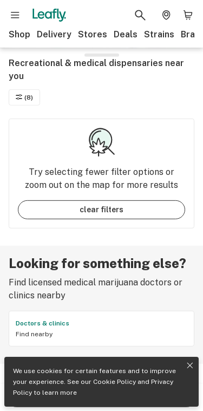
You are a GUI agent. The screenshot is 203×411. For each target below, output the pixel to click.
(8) (24, 98)
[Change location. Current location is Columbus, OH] (166, 15)
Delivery (54, 34)
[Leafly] (49, 15)
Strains (159, 34)
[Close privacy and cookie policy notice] (190, 365)
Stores (92, 34)
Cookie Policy (114, 382)
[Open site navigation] (15, 15)
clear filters (101, 210)
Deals (125, 34)
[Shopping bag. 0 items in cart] (187, 15)
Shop (19, 34)
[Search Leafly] (140, 15)
